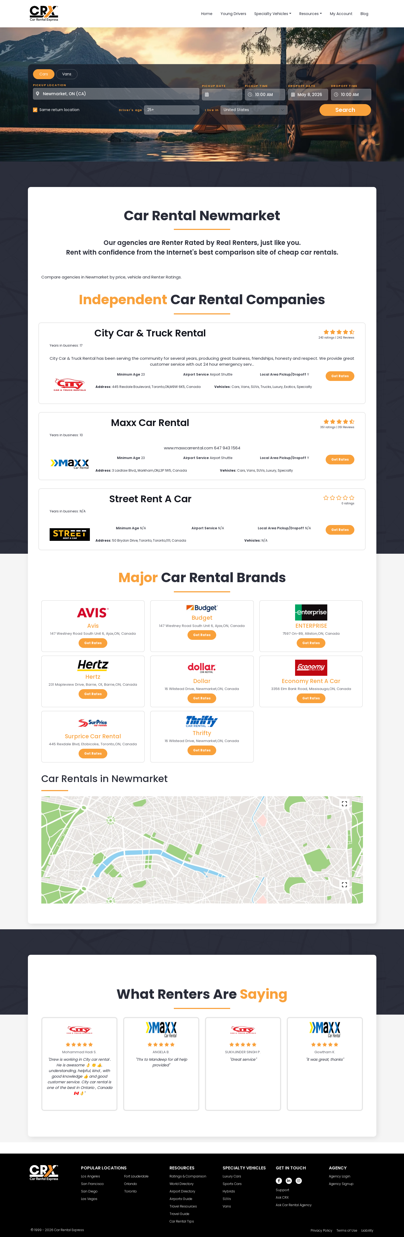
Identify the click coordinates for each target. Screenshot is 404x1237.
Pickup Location (49, 85)
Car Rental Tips (182, 1221)
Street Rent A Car (150, 499)
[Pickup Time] (268, 94)
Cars (43, 74)
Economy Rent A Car (311, 681)
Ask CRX (282, 1197)
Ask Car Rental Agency (294, 1205)
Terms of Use (346, 1230)
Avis (93, 626)
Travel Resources (183, 1206)
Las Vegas (89, 1198)
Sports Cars (232, 1183)
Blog (364, 13)
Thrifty (202, 733)
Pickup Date (214, 86)
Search (345, 110)
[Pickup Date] (225, 94)
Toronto (130, 1191)
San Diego (89, 1191)
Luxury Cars (232, 1176)
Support (282, 1190)
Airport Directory (182, 1191)
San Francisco (92, 1183)
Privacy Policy (321, 1230)
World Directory (182, 1183)
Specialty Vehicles (271, 13)
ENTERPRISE (311, 626)
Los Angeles (90, 1176)
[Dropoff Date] (311, 94)
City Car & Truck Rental (150, 333)
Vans (66, 74)
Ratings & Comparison (188, 1176)
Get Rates (340, 376)
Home (206, 13)
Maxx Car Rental (150, 423)
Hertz (92, 677)
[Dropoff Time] (354, 94)
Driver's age (130, 110)
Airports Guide (181, 1198)
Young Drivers (233, 13)
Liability (367, 1230)
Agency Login (339, 1176)
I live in (212, 110)
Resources (309, 13)
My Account (341, 13)
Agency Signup (341, 1183)
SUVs (227, 1198)
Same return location (59, 109)
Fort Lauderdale (136, 1176)
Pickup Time (256, 86)
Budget (202, 618)
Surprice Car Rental (93, 736)
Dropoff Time (344, 86)
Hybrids (229, 1191)
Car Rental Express (69, 1230)
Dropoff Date (301, 86)
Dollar (202, 681)
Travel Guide (179, 1214)
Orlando (130, 1183)
